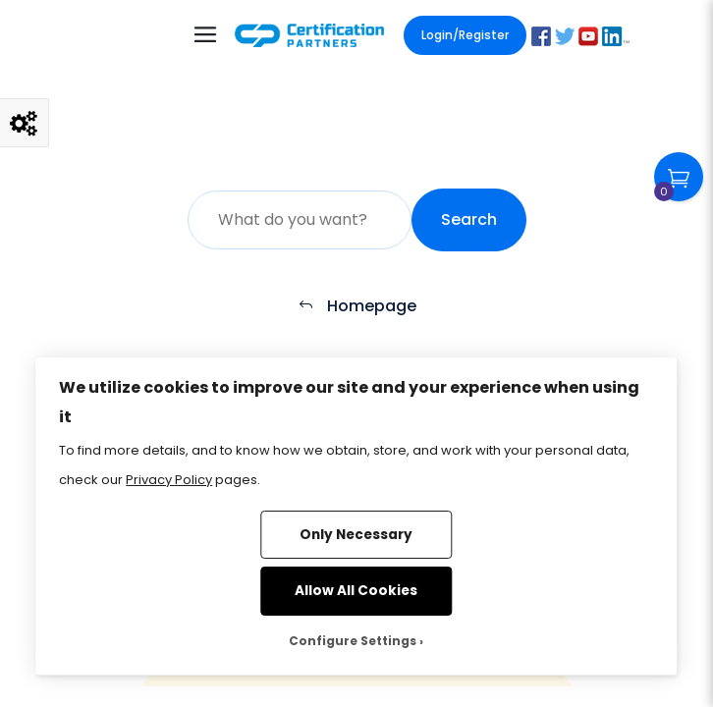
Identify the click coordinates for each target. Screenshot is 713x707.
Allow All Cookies (356, 590)
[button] (541, 36)
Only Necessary (356, 534)
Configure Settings (352, 640)
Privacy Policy (169, 479)
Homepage (357, 306)
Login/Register (465, 35)
